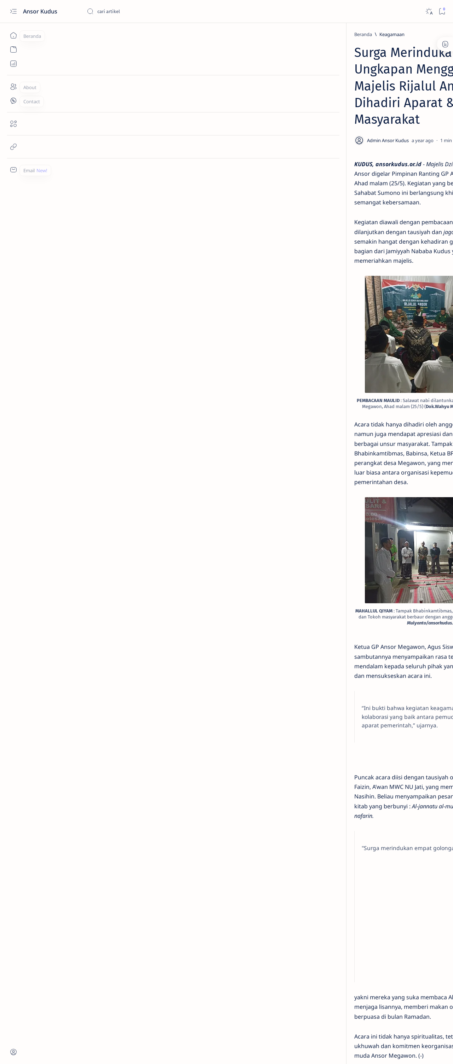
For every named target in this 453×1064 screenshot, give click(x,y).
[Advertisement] (187, 762)
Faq (407, 450)
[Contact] (13, 101)
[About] (13, 87)
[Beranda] (13, 35)
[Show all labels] (358, 427)
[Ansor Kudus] (411, 393)
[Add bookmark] (289, 106)
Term (341, 450)
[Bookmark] (442, 11)
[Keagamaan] (83, 34)
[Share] (309, 106)
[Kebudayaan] (359, 410)
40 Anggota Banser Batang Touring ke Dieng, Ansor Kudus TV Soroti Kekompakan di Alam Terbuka (387, 306)
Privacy (388, 450)
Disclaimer (363, 450)
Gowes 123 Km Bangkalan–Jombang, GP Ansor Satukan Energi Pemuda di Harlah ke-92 (387, 263)
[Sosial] (359, 375)
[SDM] (370, 207)
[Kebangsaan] (359, 393)
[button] (410, 1050)
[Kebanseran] (411, 357)
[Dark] (429, 11)
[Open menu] (13, 11)
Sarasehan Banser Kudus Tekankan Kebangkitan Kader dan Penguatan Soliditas (385, 128)
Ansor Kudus (41, 11)
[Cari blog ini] (139, 11)
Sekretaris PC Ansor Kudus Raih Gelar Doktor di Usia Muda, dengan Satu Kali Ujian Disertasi (389, 225)
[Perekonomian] (411, 410)
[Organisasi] (411, 375)
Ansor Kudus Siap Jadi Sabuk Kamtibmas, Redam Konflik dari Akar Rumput (388, 186)
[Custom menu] (13, 170)
